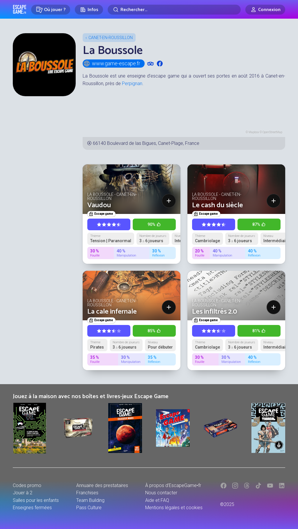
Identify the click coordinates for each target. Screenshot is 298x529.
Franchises (87, 492)
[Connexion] (265, 10)
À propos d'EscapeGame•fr (173, 485)
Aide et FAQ (157, 500)
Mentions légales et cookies (174, 507)
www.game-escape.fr (111, 63)
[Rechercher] (174, 10)
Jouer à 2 (22, 492)
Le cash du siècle (217, 205)
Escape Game (19, 9)
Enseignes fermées (32, 507)
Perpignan (132, 83)
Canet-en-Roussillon (110, 37)
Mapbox (254, 132)
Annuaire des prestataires (102, 485)
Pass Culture (89, 507)
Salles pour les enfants (36, 500)
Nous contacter (161, 492)
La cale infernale (112, 311)
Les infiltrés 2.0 (214, 311)
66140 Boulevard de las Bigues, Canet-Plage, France (146, 143)
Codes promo (27, 485)
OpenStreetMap (272, 132)
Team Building (90, 500)
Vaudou (99, 205)
